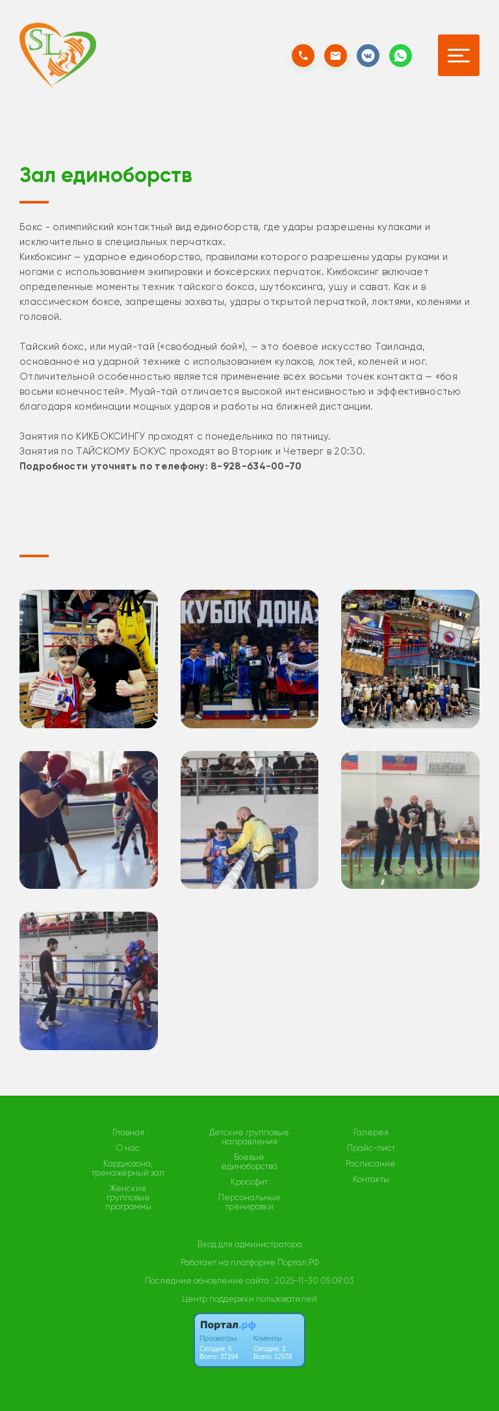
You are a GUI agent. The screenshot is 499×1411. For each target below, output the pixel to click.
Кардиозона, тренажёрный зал (128, 1168)
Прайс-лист (371, 1148)
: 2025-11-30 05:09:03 (312, 1281)
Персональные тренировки (249, 1202)
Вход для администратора (250, 1244)
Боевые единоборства (249, 1162)
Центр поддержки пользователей (249, 1299)
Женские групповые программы (128, 1197)
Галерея (371, 1132)
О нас (128, 1148)
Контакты (371, 1179)
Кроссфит (249, 1182)
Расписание (371, 1163)
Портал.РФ (298, 1262)
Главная (128, 1132)
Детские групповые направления (249, 1137)
